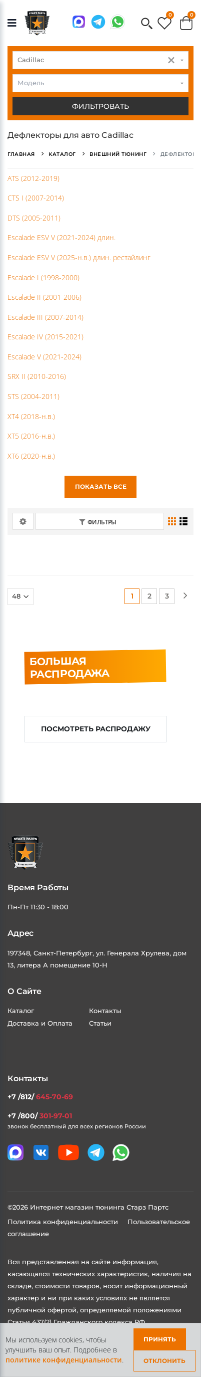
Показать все (100, 486)
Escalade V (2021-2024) (45, 356)
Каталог (21, 1011)
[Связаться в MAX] (78, 22)
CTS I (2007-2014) (36, 198)
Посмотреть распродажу (95, 728)
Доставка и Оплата (40, 1023)
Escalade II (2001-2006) (45, 297)
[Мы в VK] (41, 1152)
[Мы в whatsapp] (117, 22)
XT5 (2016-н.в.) (31, 436)
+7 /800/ (40, 1115)
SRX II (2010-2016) (37, 376)
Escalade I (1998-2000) (44, 277)
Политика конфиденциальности (64, 1222)
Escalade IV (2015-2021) (46, 336)
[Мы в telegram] (98, 22)
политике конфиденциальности (64, 1359)
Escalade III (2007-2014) (46, 317)
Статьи (100, 1023)
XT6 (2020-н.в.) (31, 456)
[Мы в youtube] (68, 1152)
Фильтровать (100, 106)
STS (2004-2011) (34, 396)
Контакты (105, 1011)
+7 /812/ (40, 1096)
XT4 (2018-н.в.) (31, 416)
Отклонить (165, 1360)
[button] (146, 24)
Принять (160, 1339)
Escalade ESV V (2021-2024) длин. (62, 237)
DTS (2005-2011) (34, 218)
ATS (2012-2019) (34, 178)
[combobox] (100, 60)
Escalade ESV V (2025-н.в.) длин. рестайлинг (79, 257)
